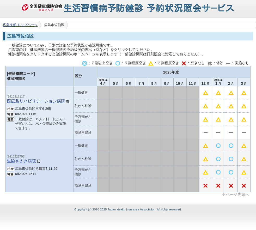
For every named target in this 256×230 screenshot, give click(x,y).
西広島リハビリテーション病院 (36, 101)
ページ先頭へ (237, 194)
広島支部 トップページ (20, 25)
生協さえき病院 (21, 161)
